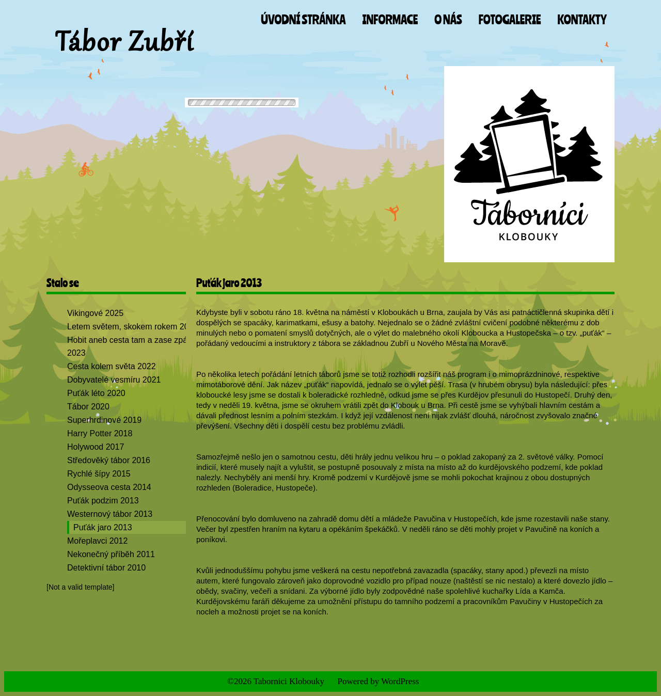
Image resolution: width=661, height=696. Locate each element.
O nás (448, 19)
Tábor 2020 (88, 406)
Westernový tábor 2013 (109, 514)
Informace (390, 19)
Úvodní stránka (303, 19)
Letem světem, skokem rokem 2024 (132, 326)
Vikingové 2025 (95, 313)
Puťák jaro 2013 (102, 527)
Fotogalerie (510, 19)
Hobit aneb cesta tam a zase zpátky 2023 (132, 346)
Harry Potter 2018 (99, 433)
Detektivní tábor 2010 (106, 567)
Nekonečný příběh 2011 (111, 554)
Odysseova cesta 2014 (109, 487)
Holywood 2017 (95, 446)
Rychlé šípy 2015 (99, 473)
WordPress (400, 681)
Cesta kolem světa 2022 (111, 366)
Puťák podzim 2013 (103, 500)
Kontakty (582, 19)
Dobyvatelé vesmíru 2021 (114, 379)
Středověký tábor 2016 (108, 460)
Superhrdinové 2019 (104, 420)
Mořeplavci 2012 (97, 540)
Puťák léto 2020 (96, 393)
